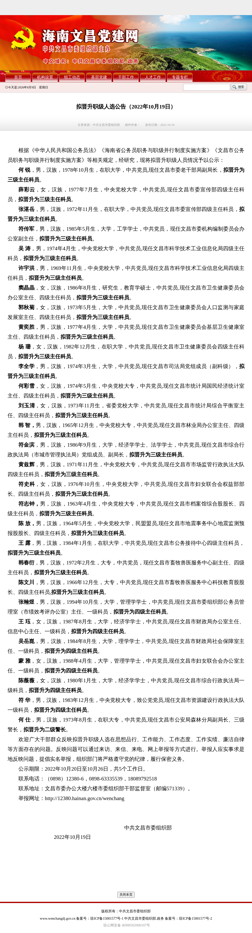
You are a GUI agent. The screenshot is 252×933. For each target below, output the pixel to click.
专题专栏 (180, 77)
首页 (18, 77)
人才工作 (153, 77)
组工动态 (72, 77)
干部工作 (126, 77)
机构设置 (45, 77)
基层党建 (99, 77)
